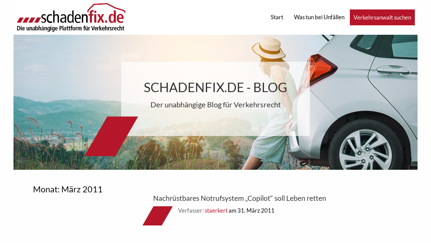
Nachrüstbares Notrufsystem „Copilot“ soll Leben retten (239, 198)
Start (277, 17)
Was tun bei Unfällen (319, 17)
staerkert (216, 210)
